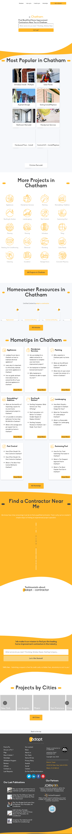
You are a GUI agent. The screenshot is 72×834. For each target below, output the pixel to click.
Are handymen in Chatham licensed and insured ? (38, 368)
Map (5, 752)
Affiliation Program (10, 761)
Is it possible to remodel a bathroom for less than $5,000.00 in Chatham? (14, 419)
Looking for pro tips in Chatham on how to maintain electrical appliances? (13, 358)
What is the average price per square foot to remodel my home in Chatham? (14, 428)
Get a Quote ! (58, 3)
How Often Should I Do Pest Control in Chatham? (14, 452)
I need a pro (37, 3)
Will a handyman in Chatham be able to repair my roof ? (38, 375)
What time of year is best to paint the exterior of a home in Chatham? (62, 373)
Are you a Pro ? (8, 750)
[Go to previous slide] (5, 703)
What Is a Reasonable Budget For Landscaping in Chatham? (61, 422)
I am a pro (28, 3)
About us (28, 752)
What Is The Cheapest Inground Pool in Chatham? (61, 461)
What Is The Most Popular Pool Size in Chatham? (60, 469)
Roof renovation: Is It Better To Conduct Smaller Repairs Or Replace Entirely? (36, 415)
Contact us (7, 769)
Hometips (45, 3)
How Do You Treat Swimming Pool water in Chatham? (61, 453)
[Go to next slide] (67, 703)
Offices (6, 766)
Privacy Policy (29, 761)
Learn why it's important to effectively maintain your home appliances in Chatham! (13, 368)
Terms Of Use (29, 758)
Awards (27, 763)
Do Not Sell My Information (34, 771)
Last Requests (8, 771)
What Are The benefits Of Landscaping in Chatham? (61, 414)
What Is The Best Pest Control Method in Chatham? (13, 464)
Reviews (21, 3)
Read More (17, 390)
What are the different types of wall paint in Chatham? (61, 365)
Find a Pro (7, 747)
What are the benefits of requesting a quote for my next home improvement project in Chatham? (14, 409)
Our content (29, 747)
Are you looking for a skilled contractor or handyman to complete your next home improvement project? (37, 359)
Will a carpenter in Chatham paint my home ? (61, 357)
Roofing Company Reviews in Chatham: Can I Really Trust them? (38, 424)
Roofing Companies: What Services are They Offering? (38, 406)
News (27, 750)
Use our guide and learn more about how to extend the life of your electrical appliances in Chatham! (13, 380)
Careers (27, 769)
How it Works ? (8, 755)
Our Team (28, 755)
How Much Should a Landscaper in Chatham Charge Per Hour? (61, 406)
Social (27, 766)
